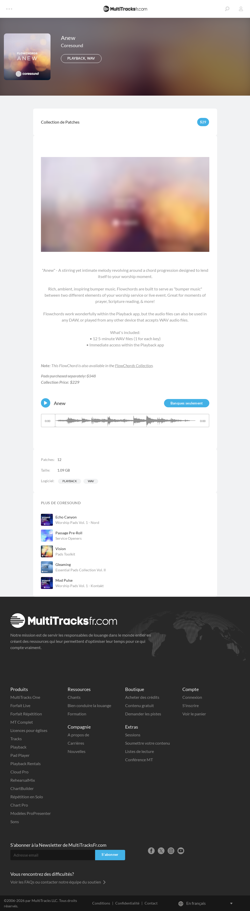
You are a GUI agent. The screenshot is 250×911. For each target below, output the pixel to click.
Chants (74, 697)
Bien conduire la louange (89, 705)
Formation (77, 713)
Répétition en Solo (26, 796)
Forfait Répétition (26, 713)
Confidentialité (127, 903)
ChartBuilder (22, 788)
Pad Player (20, 755)
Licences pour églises (28, 730)
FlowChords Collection (134, 365)
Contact (151, 903)
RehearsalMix (22, 780)
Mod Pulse (64, 580)
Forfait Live (20, 705)
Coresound (72, 45)
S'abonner (110, 854)
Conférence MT (139, 759)
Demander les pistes (143, 713)
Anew (60, 403)
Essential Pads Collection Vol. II (80, 570)
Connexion (192, 697)
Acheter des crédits (142, 697)
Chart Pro (19, 804)
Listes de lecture (139, 751)
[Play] (45, 403)
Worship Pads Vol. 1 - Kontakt (79, 585)
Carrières (76, 743)
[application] (125, 423)
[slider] (125, 420)
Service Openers (68, 538)
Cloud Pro (19, 771)
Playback (69, 481)
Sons (14, 821)
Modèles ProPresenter (30, 813)
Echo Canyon (66, 517)
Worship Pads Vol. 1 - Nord (77, 522)
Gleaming (63, 564)
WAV (91, 481)
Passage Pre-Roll (68, 533)
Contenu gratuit (139, 705)
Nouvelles (76, 751)
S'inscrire (190, 705)
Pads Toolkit (65, 554)
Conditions (101, 903)
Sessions (132, 734)
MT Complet (21, 722)
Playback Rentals (25, 763)
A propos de (78, 734)
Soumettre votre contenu (147, 743)
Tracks (16, 738)
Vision (60, 548)
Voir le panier (194, 713)
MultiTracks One (25, 697)
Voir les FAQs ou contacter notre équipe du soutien (58, 881)
